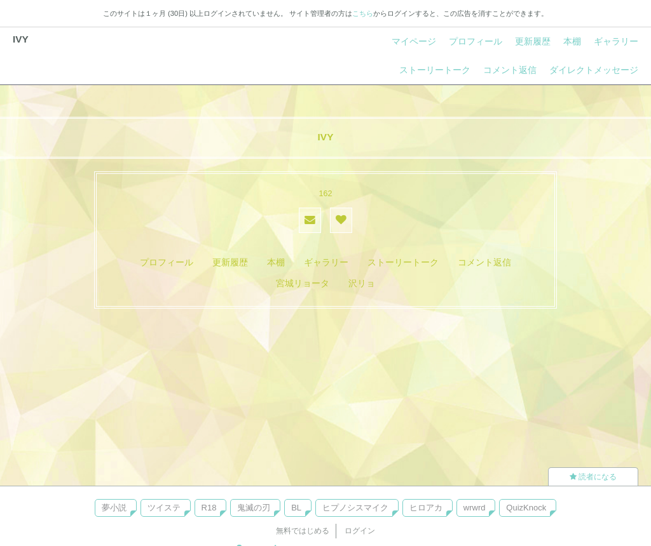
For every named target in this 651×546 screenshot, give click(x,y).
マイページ (414, 41)
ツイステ (164, 507)
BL (296, 507)
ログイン (360, 530)
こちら (362, 13)
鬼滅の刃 (253, 507)
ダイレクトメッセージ (593, 70)
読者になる (593, 476)
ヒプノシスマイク (355, 507)
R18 (209, 507)
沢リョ (361, 283)
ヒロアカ (425, 507)
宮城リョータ (302, 283)
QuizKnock (526, 507)
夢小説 (114, 507)
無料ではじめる (302, 530)
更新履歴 (533, 41)
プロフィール (475, 41)
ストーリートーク (434, 70)
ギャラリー (616, 41)
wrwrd (474, 507)
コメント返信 (510, 70)
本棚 (572, 41)
